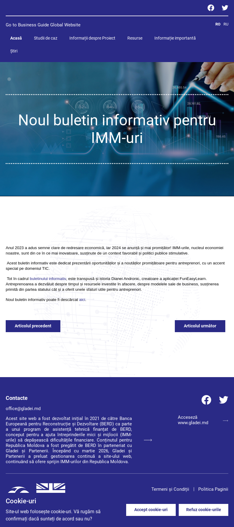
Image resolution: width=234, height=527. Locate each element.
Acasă (16, 38)
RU (225, 24)
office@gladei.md (23, 408)
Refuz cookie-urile (203, 509)
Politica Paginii (213, 489)
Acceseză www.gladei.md (203, 420)
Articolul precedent (33, 325)
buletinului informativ (48, 278)
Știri (13, 51)
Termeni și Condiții (170, 489)
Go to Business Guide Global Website (43, 25)
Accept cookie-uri (151, 509)
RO (217, 24)
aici (82, 299)
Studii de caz (45, 38)
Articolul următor (200, 325)
